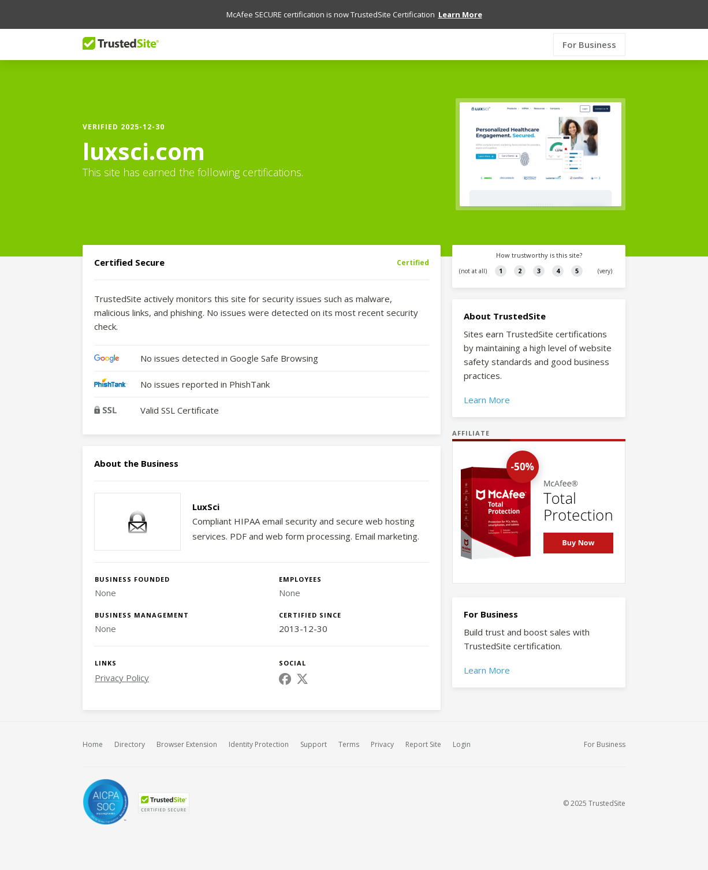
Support (313, 744)
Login (462, 744)
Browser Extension (186, 744)
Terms (348, 744)
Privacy (382, 744)
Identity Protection (259, 744)
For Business (589, 44)
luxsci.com (144, 151)
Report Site (423, 744)
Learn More (487, 400)
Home (93, 744)
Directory (129, 744)
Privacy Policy (122, 677)
